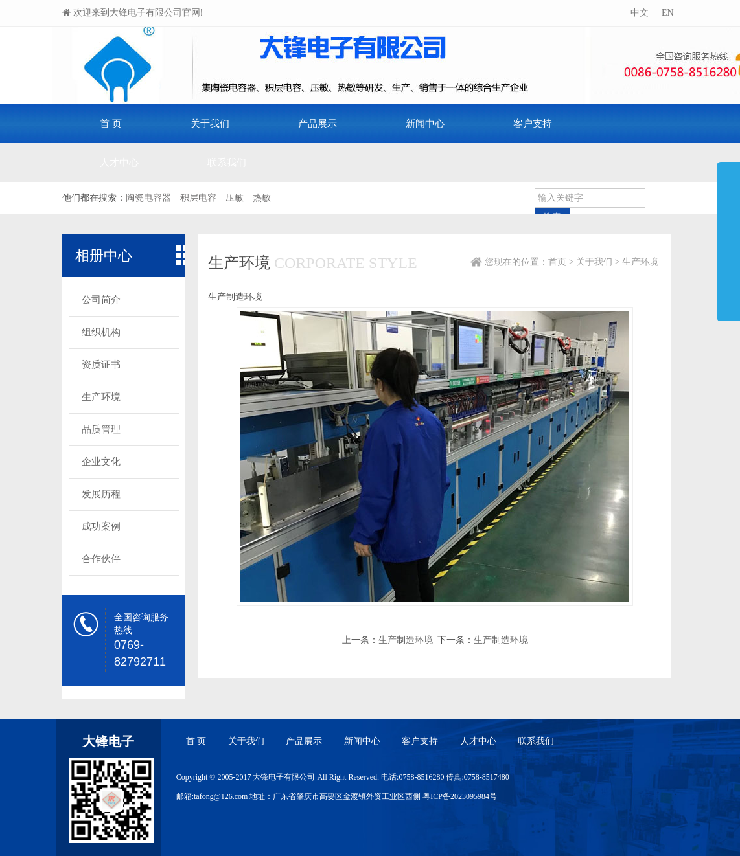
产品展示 (317, 123)
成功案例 (101, 526)
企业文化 (101, 461)
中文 (638, 12)
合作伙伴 (101, 559)
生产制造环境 (405, 640)
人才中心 (119, 162)
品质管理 (101, 429)
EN (666, 12)
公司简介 (101, 300)
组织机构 (101, 332)
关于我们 (210, 123)
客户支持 (532, 123)
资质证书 (101, 364)
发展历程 (101, 494)
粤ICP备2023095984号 (459, 796)
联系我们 (226, 162)
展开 (728, 235)
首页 (557, 262)
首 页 (111, 123)
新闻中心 (425, 123)
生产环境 (101, 397)
